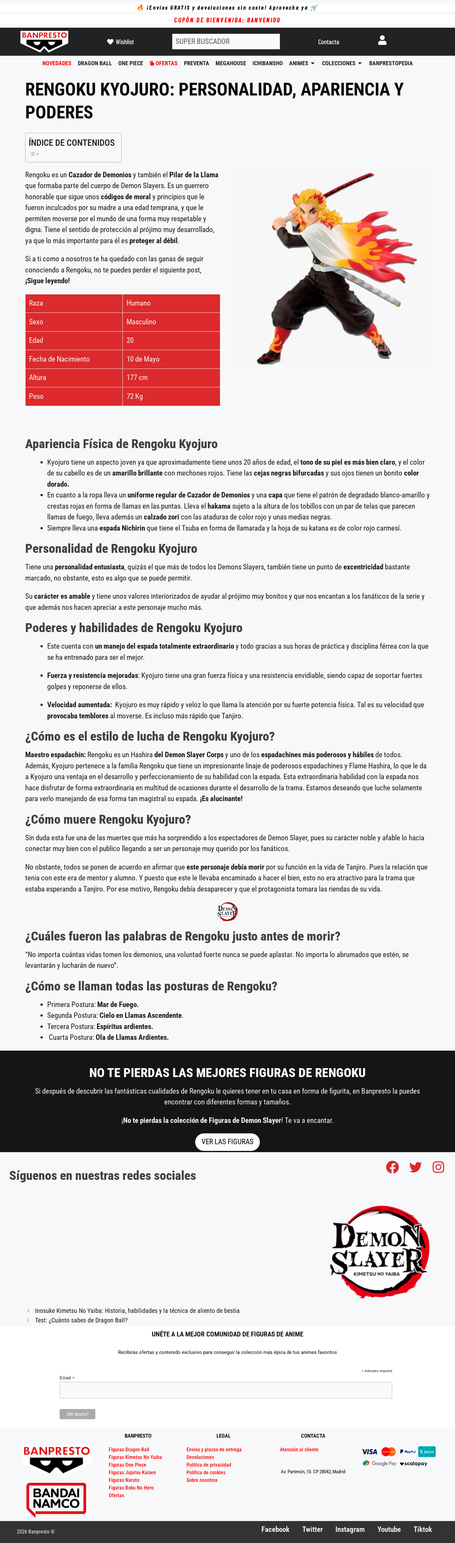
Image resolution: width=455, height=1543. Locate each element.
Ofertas (116, 1495)
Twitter (312, 1529)
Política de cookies (206, 1472)
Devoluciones (200, 1457)
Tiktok (423, 1529)
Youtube (389, 1529)
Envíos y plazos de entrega (214, 1450)
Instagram (350, 1529)
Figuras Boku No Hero (131, 1488)
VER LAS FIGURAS (227, 1142)
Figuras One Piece (127, 1465)
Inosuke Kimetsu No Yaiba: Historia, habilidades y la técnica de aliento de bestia (137, 1310)
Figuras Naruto (124, 1480)
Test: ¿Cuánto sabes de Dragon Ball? (81, 1320)
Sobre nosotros (202, 1480)
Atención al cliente (299, 1450)
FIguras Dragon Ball (129, 1450)
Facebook (275, 1529)
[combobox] (226, 41)
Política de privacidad (209, 1465)
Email (67, 1378)
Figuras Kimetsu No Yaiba (135, 1457)
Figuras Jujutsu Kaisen (132, 1472)
